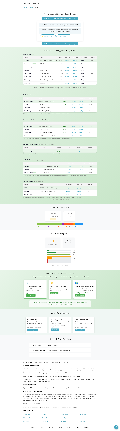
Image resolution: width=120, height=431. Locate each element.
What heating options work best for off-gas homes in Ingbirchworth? (52, 350)
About (33, 427)
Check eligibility (32, 330)
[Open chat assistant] (116, 427)
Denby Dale (45, 418)
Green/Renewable (65, 36)
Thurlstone (83, 414)
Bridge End (26, 421)
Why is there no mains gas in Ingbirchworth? (45, 345)
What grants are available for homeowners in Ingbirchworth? (50, 355)
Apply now (55, 329)
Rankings (50, 427)
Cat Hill (44, 414)
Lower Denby (64, 414)
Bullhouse (63, 421)
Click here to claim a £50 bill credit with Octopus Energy (60, 18)
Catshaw (82, 418)
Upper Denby (27, 414)
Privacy (60, 427)
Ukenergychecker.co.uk (31, 3)
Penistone (82, 421)
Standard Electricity (48, 36)
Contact (77, 427)
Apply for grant (30, 295)
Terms (68, 427)
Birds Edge (64, 418)
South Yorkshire (28, 7)
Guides (41, 427)
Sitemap (86, 427)
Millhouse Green (27, 418)
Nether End (45, 421)
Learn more (54, 293)
